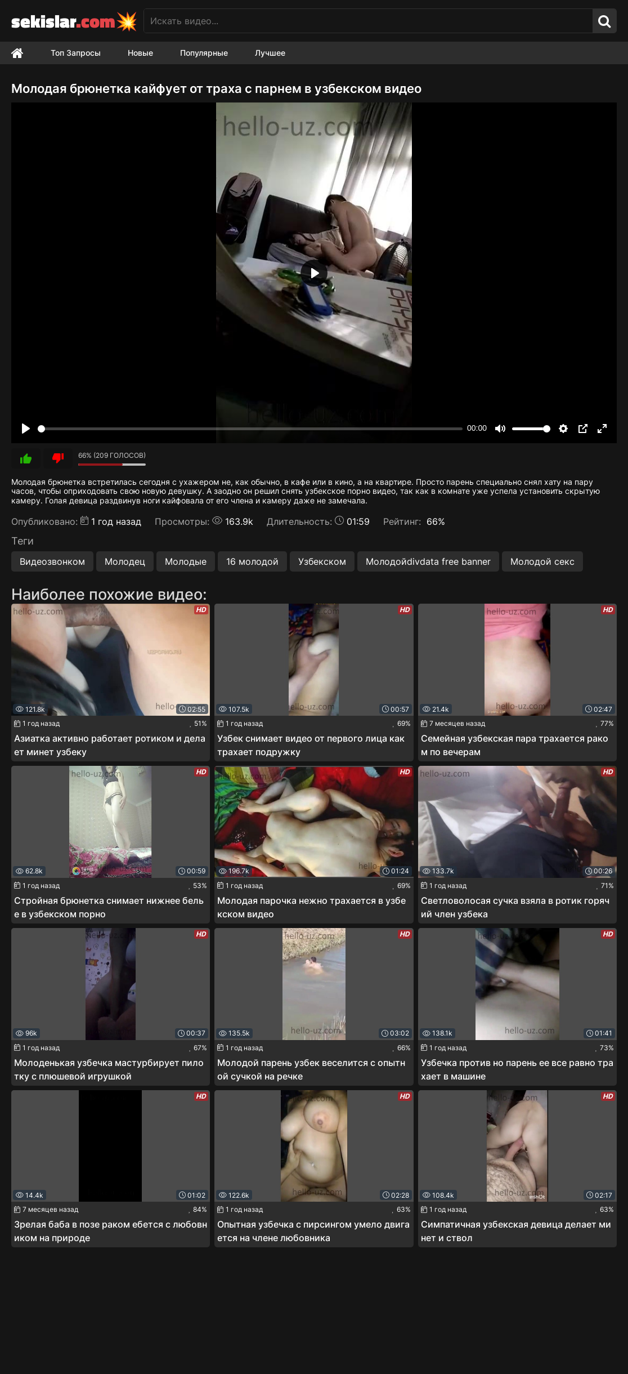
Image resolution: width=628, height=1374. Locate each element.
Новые (140, 52)
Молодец (125, 561)
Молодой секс (542, 561)
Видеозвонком (52, 561)
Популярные (204, 52)
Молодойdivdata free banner (428, 561)
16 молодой (252, 561)
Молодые (186, 561)
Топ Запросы (76, 52)
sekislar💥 (74, 21)
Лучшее (270, 52)
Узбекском (322, 561)
